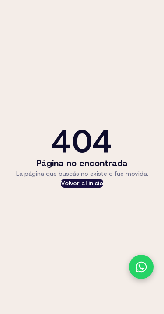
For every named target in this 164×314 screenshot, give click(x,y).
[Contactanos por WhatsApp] (141, 267)
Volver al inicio (82, 183)
